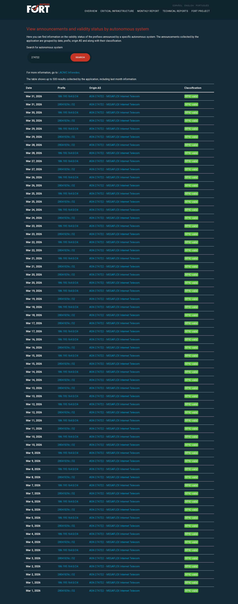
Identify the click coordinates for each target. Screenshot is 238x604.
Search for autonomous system (44, 47)
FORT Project (201, 11)
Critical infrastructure (117, 11)
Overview (91, 11)
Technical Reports (175, 11)
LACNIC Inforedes (68, 72)
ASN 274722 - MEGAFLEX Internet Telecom (114, 96)
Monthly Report (148, 11)
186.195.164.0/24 (68, 96)
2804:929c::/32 (66, 104)
